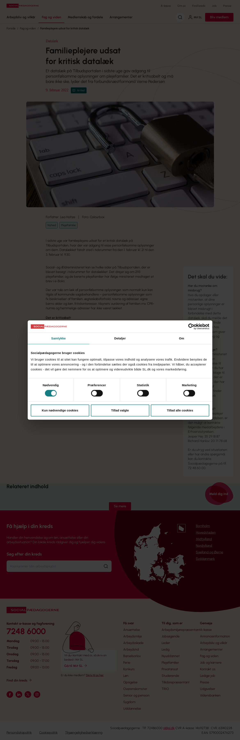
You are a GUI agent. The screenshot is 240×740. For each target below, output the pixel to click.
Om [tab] (181, 338)
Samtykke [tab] (58, 338)
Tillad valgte (120, 410)
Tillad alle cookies (180, 410)
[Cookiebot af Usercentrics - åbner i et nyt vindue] (191, 326)
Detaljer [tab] (120, 338)
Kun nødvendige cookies (60, 410)
